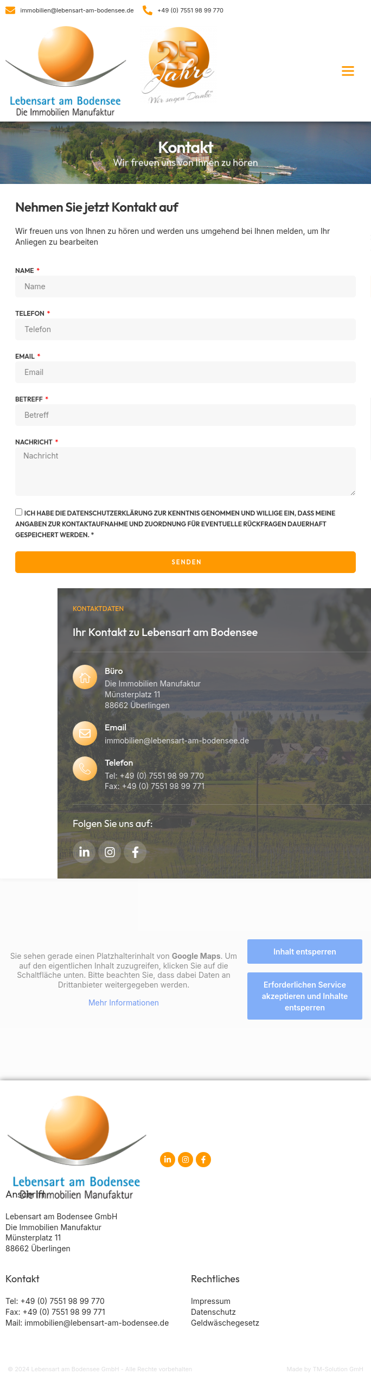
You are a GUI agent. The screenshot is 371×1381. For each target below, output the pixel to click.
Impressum (211, 1301)
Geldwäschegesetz (225, 1322)
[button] (348, 71)
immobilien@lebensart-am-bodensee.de (96, 1322)
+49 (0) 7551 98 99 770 (62, 1301)
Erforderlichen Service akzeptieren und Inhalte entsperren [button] (305, 996)
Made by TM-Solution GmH (324, 1369)
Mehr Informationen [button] (123, 1002)
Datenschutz (213, 1311)
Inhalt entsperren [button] (304, 951)
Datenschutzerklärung (82, 513)
